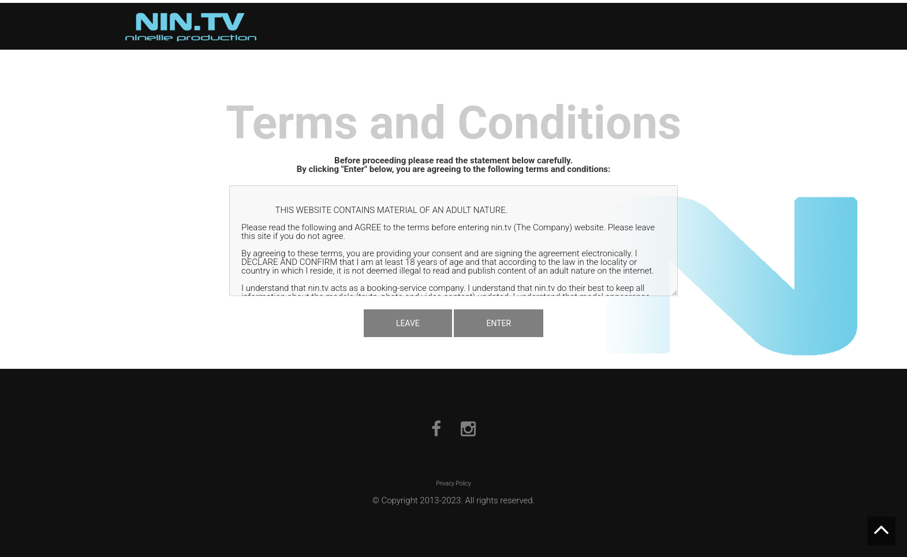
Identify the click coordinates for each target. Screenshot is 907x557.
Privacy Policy (453, 483)
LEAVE (408, 323)
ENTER (498, 323)
